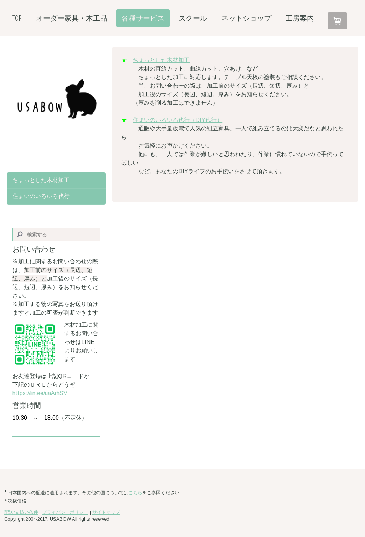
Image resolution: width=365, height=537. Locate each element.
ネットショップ (246, 18)
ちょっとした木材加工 (161, 60)
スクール (193, 18)
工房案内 (300, 18)
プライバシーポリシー (65, 512)
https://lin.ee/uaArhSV (39, 393)
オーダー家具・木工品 (71, 18)
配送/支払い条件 (21, 512)
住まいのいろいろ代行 (41, 196)
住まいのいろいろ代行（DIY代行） (177, 120)
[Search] (56, 235)
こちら (135, 492)
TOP (17, 18)
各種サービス (143, 18)
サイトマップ (106, 512)
